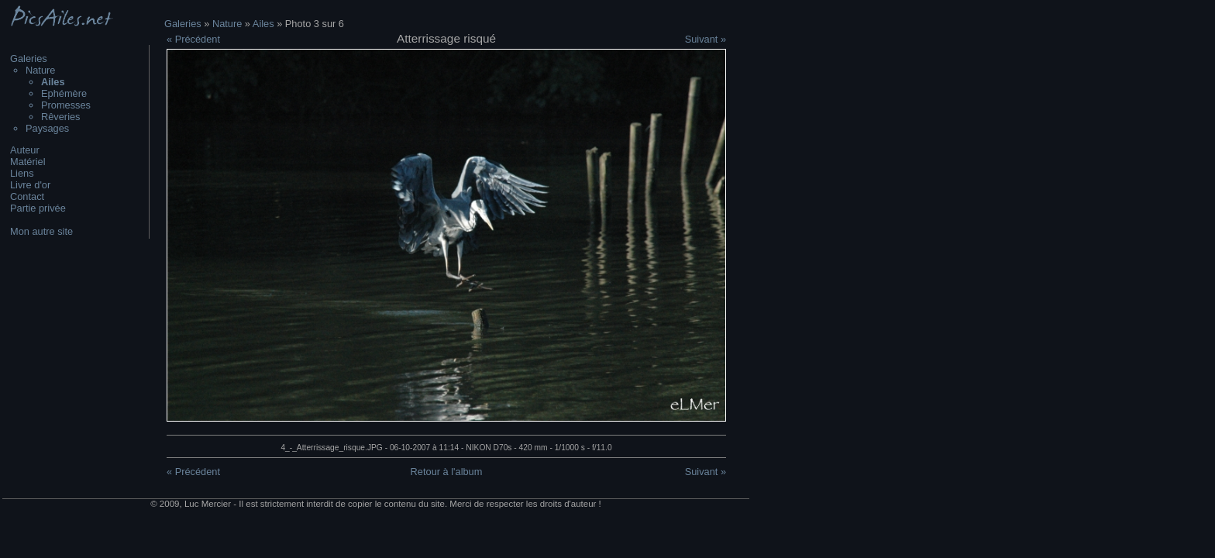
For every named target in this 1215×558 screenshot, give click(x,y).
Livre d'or (30, 185)
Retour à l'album (447, 471)
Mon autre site (41, 231)
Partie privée (38, 208)
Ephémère (64, 93)
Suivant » (705, 39)
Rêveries (61, 116)
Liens (22, 173)
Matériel (28, 161)
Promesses (66, 105)
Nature (40, 70)
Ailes (263, 23)
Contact (27, 196)
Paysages (47, 128)
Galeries (28, 58)
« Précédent (193, 39)
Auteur (25, 150)
